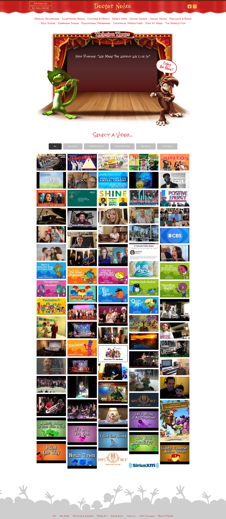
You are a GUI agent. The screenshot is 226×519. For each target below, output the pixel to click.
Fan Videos (146, 146)
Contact (131, 516)
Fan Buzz (64, 516)
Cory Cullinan (147, 516)
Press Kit (102, 516)
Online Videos (158, 19)
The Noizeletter (175, 23)
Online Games (138, 19)
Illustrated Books (73, 19)
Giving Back (117, 516)
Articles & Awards (83, 516)
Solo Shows (48, 23)
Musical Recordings (47, 19)
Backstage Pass (122, 146)
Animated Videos (96, 146)
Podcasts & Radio (181, 19)
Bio (54, 516)
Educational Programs (95, 23)
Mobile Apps (119, 19)
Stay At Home (154, 23)
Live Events (167, 146)
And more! (72, 146)
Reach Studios (165, 516)
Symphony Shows (68, 23)
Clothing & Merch (98, 19)
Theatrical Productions (128, 23)
